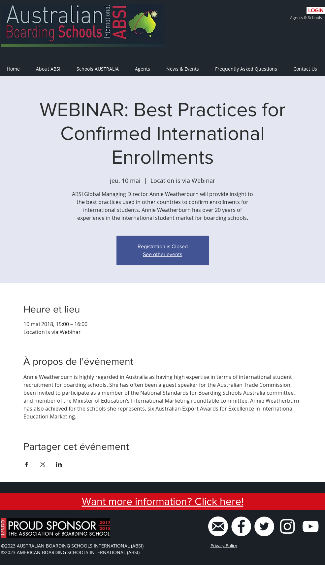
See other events (162, 254)
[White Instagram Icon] (287, 526)
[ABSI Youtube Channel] (310, 526)
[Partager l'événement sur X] (43, 464)
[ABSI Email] (218, 526)
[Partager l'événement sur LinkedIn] (59, 464)
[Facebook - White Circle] (241, 526)
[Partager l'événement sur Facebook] (26, 464)
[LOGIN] (316, 10)
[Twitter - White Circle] (264, 526)
